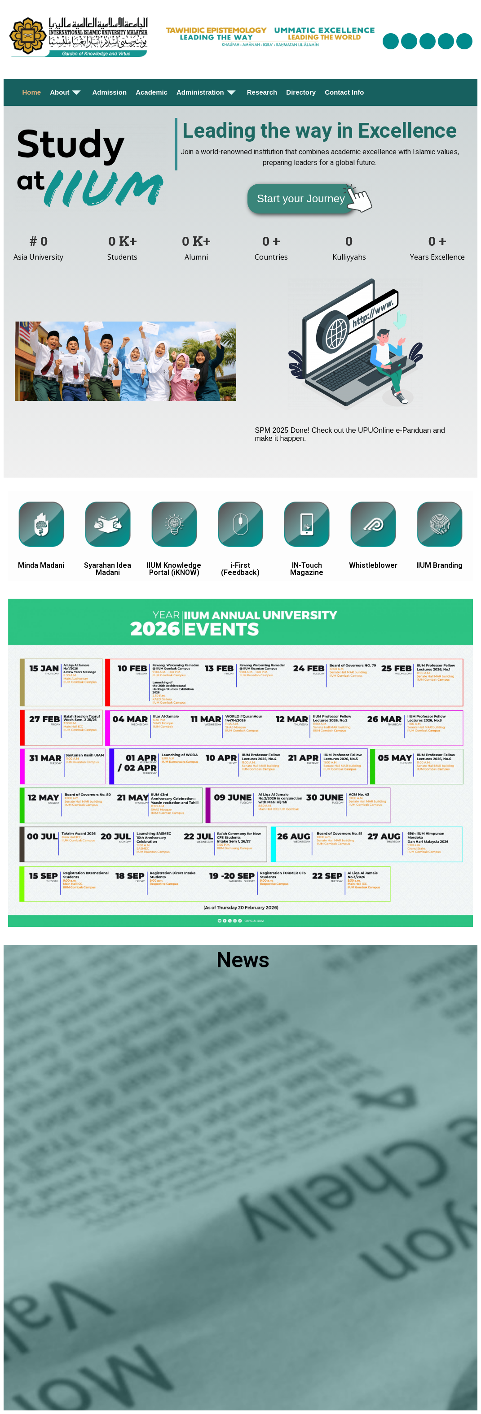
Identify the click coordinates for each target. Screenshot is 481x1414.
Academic (152, 92)
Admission (109, 92)
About (66, 92)
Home (31, 92)
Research (262, 92)
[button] (300, 198)
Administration (207, 92)
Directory (301, 92)
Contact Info (344, 92)
